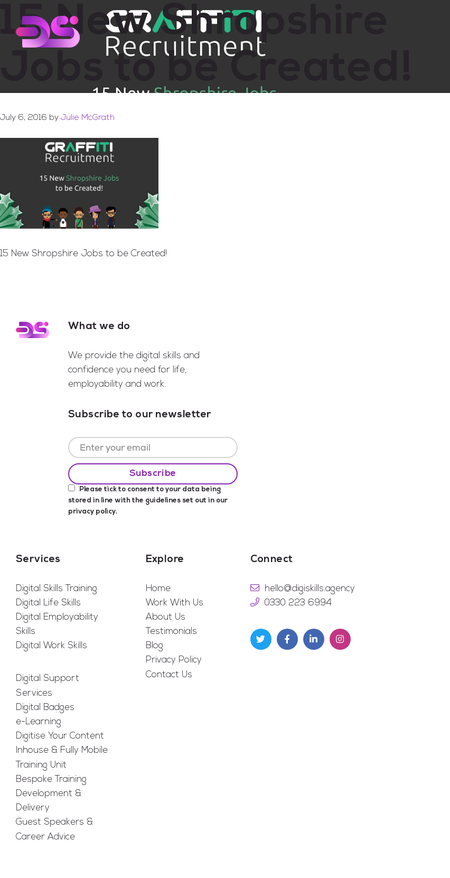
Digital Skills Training (56, 588)
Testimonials (171, 631)
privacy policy (92, 511)
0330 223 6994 (298, 603)
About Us (165, 617)
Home (158, 588)
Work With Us (174, 603)
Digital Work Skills (51, 645)
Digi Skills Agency (48, 32)
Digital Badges (45, 707)
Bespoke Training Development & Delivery (51, 793)
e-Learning (38, 721)
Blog (154, 645)
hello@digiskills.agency (310, 588)
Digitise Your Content (60, 736)
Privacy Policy (174, 660)
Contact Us (169, 674)
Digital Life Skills (48, 603)
